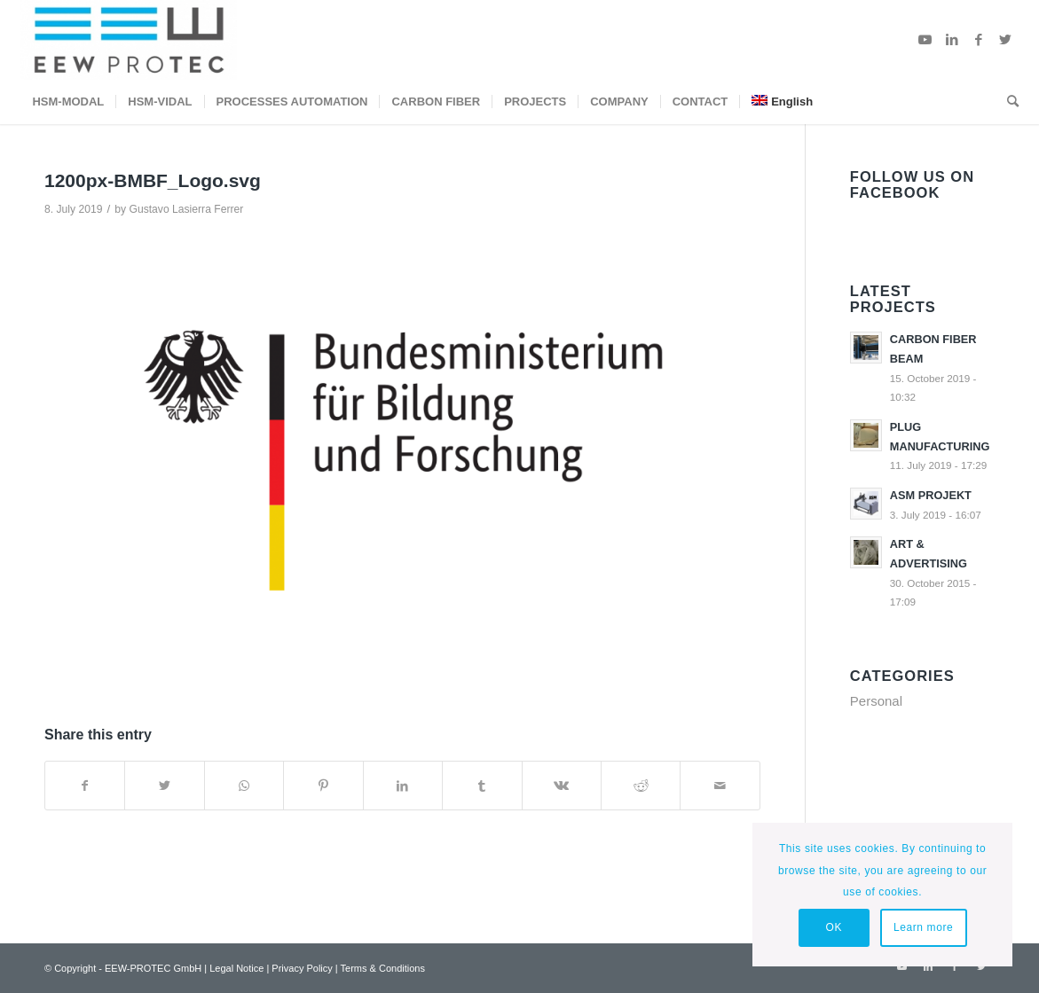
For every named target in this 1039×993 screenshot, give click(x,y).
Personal (876, 700)
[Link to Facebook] (978, 40)
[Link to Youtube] (925, 40)
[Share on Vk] (562, 786)
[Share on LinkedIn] (403, 786)
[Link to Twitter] (1005, 40)
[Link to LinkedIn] (952, 40)
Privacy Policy (302, 968)
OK (833, 927)
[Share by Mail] (720, 786)
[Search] (1007, 102)
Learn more (923, 927)
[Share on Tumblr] (482, 786)
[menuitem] (67, 102)
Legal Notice (236, 968)
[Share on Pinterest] (323, 786)
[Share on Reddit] (641, 786)
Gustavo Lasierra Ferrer (186, 209)
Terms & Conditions (383, 968)
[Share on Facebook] (84, 786)
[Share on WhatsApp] (244, 786)
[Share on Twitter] (164, 786)
